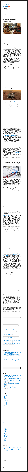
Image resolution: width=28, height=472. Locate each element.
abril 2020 (5, 407)
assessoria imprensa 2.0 (13, 326)
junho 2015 (5, 429)
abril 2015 (5, 431)
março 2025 (5, 395)
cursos (15, 331)
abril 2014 (5, 438)
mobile (4, 340)
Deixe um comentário (9, 83)
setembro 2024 (6, 396)
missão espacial (17, 157)
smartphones (14, 343)
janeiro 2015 (5, 433)
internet (4, 337)
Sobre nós (4, 460)
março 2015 (5, 432)
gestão (4, 334)
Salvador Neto (6, 8)
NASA (4, 153)
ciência (13, 157)
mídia (7, 340)
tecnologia (18, 343)
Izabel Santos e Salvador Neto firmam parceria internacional (10, 19)
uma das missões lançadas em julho (10, 135)
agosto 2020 (5, 403)
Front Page (4, 465)
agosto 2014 (5, 436)
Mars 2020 (17, 152)
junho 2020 (5, 405)
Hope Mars (8, 151)
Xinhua (5, 83)
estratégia (10, 332)
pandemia (16, 311)
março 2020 (5, 408)
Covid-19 (4, 331)
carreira (10, 328)
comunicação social (13, 329)
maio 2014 (5, 437)
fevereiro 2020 (6, 409)
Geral (9, 157)
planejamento (18, 340)
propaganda (5, 343)
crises (12, 331)
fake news (18, 332)
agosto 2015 (5, 427)
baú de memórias (5, 328)
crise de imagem (8, 331)
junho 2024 (5, 399)
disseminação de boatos (6, 215)
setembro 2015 (6, 426)
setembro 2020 (6, 402)
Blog (3, 467)
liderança (11, 337)
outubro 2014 (5, 434)
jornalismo (7, 337)
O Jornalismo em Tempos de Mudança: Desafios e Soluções (12, 354)
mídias (9, 340)
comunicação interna (6, 329)
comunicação (14, 328)
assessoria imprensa (6, 326)
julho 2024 (5, 398)
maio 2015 (5, 430)
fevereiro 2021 (6, 400)
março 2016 (5, 423)
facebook (14, 332)
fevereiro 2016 (6, 424)
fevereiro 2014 (6, 440)
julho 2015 (5, 428)
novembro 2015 (6, 425)
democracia (18, 331)
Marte (14, 157)
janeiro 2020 (5, 410)
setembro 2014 (6, 435)
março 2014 (5, 439)
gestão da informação (9, 334)
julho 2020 (5, 404)
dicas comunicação (6, 332)
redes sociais (9, 343)
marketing (15, 337)
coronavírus (18, 329)
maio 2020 (5, 406)
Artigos (9, 311)
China (11, 157)
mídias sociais (13, 340)
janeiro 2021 (5, 401)
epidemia (13, 311)
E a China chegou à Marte (11, 88)
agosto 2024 (5, 397)
